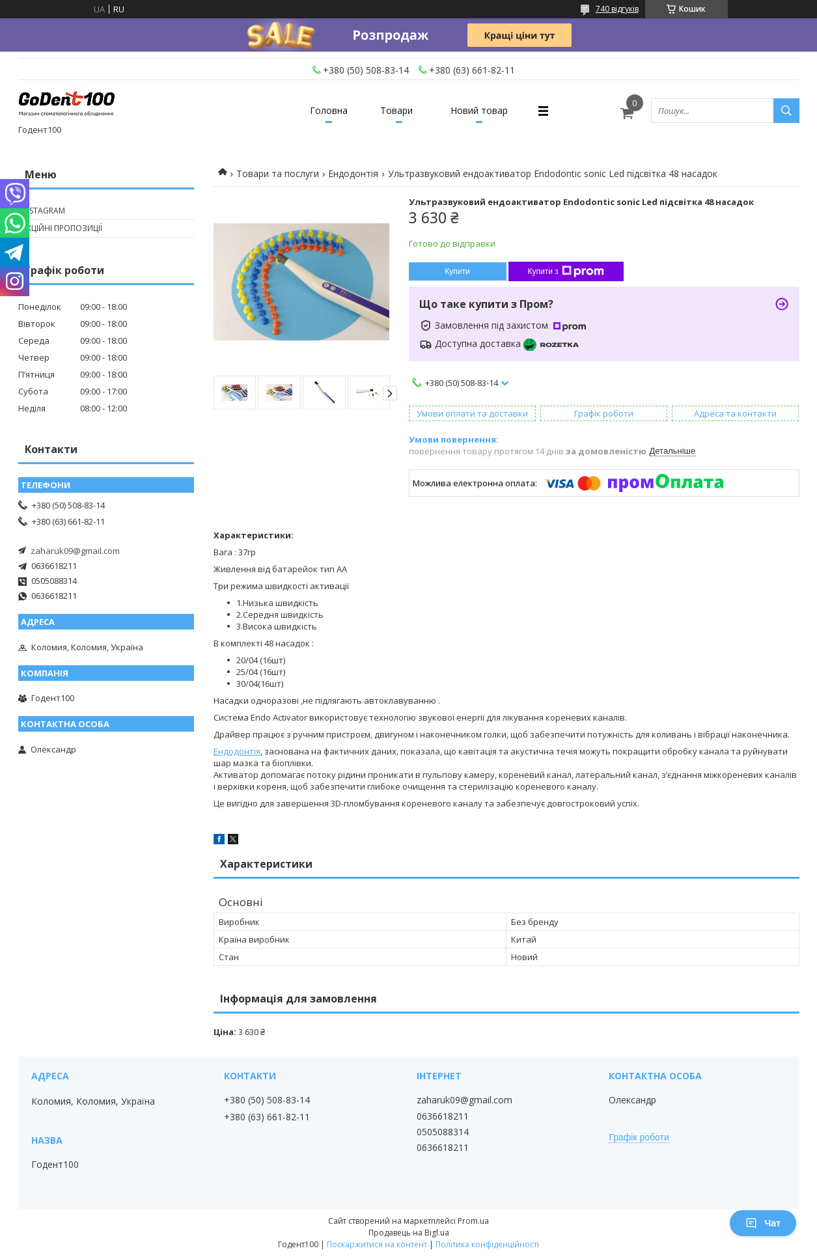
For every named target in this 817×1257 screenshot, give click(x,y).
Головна (329, 110)
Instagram (43, 210)
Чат (763, 1223)
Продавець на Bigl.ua (408, 1232)
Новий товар (479, 110)
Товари (396, 110)
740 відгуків (617, 8)
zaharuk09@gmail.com (75, 551)
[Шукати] (786, 110)
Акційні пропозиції (61, 228)
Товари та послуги (277, 173)
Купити (457, 271)
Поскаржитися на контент (377, 1244)
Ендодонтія (353, 173)
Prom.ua (473, 1220)
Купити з (566, 271)
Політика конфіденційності (487, 1244)
